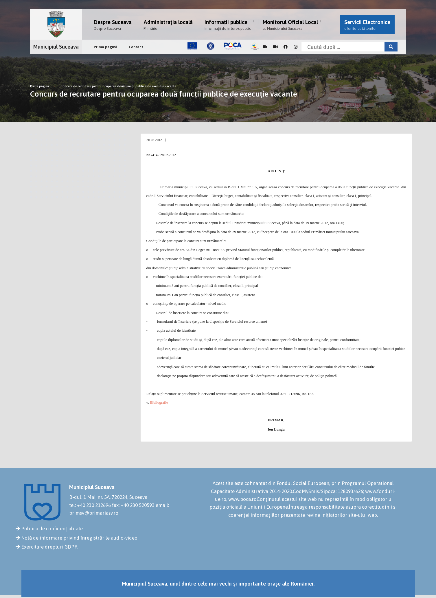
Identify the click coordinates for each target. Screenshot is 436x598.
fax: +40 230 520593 (133, 505)
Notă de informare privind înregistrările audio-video (79, 538)
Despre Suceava (113, 25)
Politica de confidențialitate (52, 528)
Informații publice (228, 25)
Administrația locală (168, 25)
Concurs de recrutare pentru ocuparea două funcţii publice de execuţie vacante (118, 86)
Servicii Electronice (367, 25)
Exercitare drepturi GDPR (49, 547)
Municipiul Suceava (56, 46)
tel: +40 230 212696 (90, 505)
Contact (136, 47)
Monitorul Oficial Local (290, 25)
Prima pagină (105, 47)
